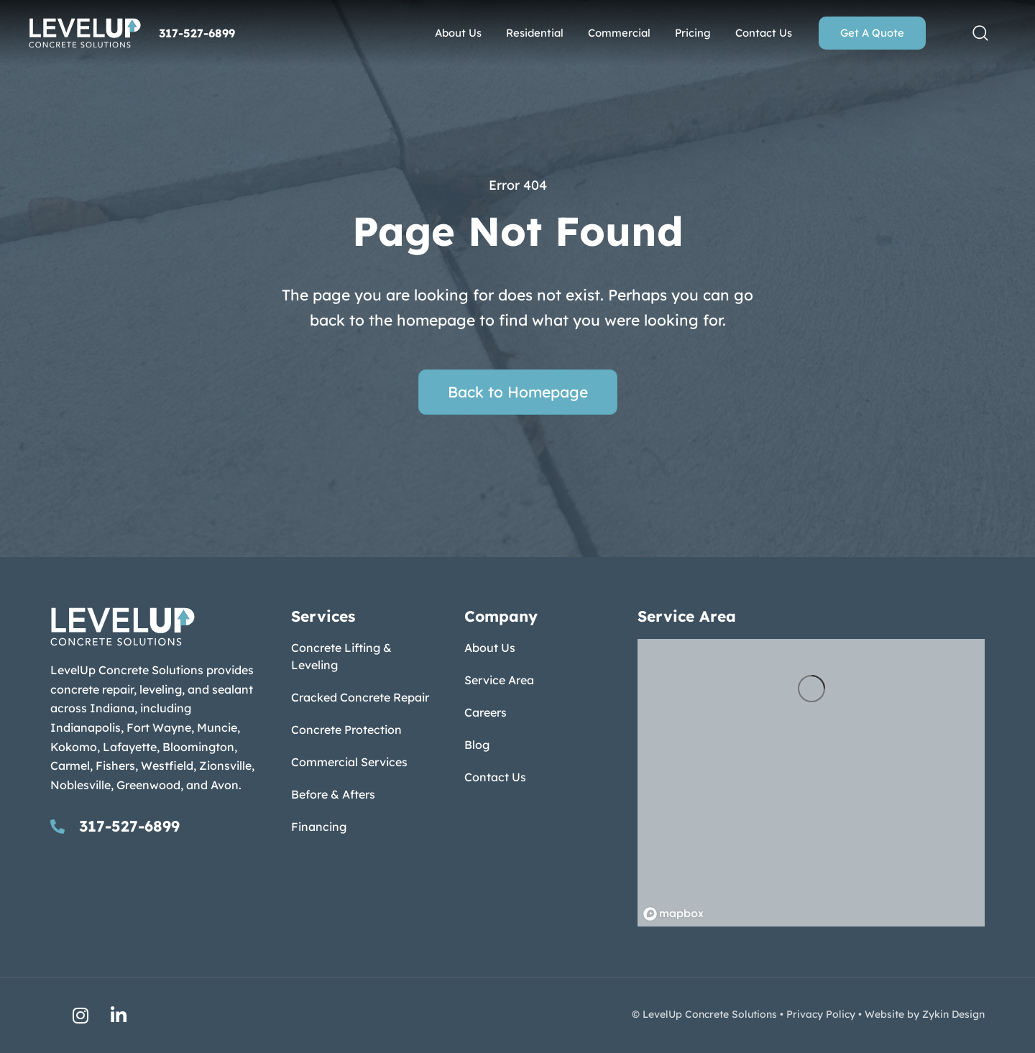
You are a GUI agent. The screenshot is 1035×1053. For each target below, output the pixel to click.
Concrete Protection (346, 729)
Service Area (499, 680)
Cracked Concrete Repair (360, 697)
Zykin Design (953, 1014)
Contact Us (495, 777)
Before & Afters (333, 794)
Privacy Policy (820, 1014)
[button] (980, 33)
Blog (476, 744)
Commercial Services (349, 762)
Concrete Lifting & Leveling (341, 656)
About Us (489, 647)
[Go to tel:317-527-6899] (156, 825)
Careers (485, 712)
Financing (318, 826)
